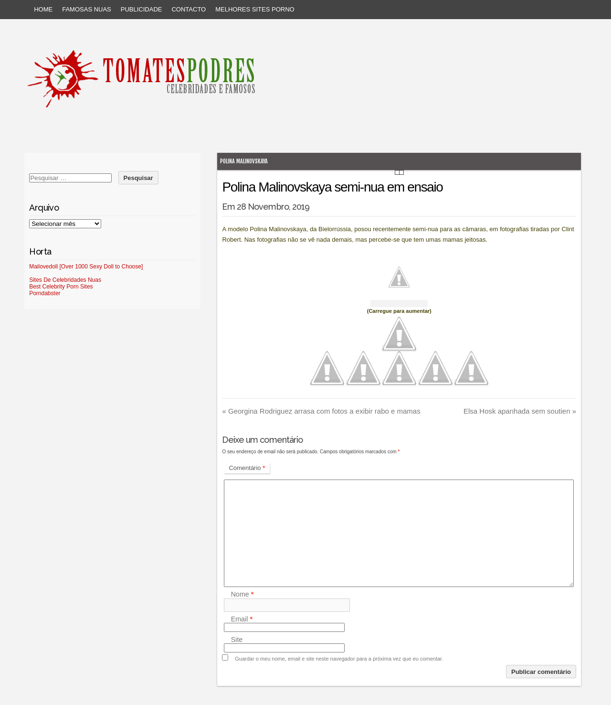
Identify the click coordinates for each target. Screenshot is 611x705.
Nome (242, 594)
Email (242, 619)
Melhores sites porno (254, 9)
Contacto (188, 9)
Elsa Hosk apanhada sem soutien (520, 411)
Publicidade (141, 9)
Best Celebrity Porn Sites (61, 286)
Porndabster (44, 293)
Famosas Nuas (86, 9)
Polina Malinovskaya (244, 161)
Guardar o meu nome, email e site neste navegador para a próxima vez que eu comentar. (339, 659)
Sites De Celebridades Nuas (65, 280)
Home (43, 9)
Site (237, 639)
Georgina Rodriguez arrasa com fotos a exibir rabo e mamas (321, 411)
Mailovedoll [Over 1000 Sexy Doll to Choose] (86, 266)
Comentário (247, 467)
